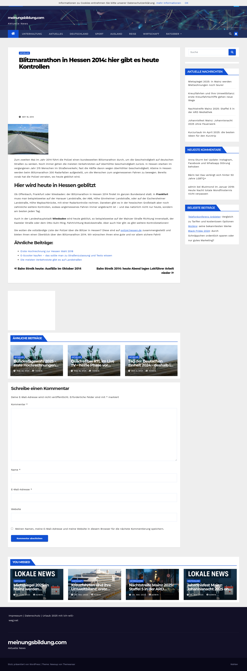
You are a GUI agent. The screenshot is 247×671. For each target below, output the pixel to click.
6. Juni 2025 (24, 595)
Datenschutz (32, 615)
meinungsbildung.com (26, 18)
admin (37, 371)
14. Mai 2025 (197, 595)
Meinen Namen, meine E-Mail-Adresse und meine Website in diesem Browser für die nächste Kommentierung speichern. (89, 528)
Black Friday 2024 (199, 230)
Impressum (15, 615)
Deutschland (79, 33)
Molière (192, 226)
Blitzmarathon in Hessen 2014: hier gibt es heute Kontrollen (89, 63)
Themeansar (69, 664)
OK (186, 2)
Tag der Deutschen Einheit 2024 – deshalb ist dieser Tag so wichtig (151, 365)
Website (16, 509)
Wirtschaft (151, 33)
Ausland (116, 33)
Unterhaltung (32, 33)
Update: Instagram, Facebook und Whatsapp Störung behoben (210, 163)
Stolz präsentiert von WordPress (24, 664)
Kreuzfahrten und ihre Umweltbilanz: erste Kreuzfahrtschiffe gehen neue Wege (211, 97)
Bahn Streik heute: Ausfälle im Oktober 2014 (47, 268)
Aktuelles (56, 33)
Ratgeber (174, 33)
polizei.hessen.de (131, 230)
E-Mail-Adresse (21, 489)
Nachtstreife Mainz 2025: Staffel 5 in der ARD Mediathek (151, 589)
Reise (132, 33)
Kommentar (19, 404)
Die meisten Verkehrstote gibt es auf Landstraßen (51, 259)
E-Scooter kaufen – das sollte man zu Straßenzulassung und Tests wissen (66, 255)
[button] (230, 33)
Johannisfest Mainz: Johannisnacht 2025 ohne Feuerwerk (210, 589)
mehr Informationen (168, 2)
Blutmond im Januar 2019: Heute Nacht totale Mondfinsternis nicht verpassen (211, 190)
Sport (99, 33)
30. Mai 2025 (81, 595)
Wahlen (234, 664)
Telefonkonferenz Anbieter (204, 216)
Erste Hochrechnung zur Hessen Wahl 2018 (46, 251)
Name (15, 469)
